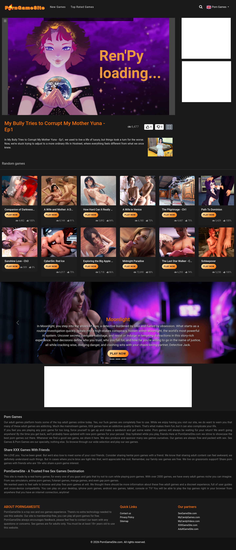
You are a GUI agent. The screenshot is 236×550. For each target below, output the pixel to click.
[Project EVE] (123, 359)
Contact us (125, 513)
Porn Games (216, 7)
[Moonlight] (112, 359)
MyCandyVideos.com (189, 521)
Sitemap (124, 521)
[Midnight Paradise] (118, 359)
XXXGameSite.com (187, 525)
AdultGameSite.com (188, 529)
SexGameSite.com (187, 513)
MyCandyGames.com (189, 517)
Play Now (12, 215)
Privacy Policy (127, 517)
